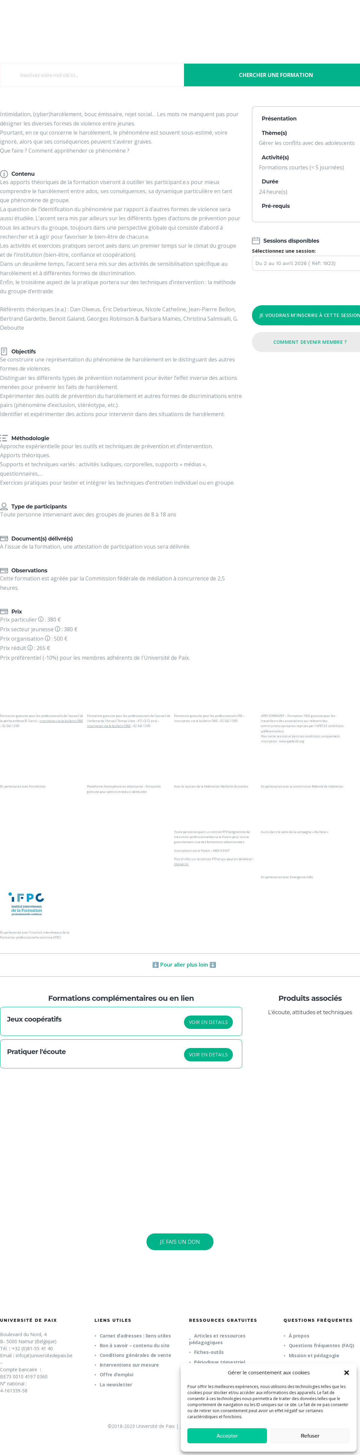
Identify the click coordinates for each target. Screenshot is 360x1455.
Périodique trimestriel (219, 1362)
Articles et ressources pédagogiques (217, 1339)
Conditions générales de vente (135, 1355)
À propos (299, 1335)
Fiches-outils (208, 1352)
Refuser (310, 1436)
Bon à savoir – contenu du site (135, 1345)
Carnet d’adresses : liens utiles (135, 1335)
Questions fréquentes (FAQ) (321, 1345)
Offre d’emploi (116, 1374)
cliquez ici (181, 864)
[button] (346, 1372)
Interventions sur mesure (129, 1365)
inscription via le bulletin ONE (61, 721)
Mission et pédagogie (314, 1355)
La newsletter (116, 1384)
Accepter (227, 1436)
